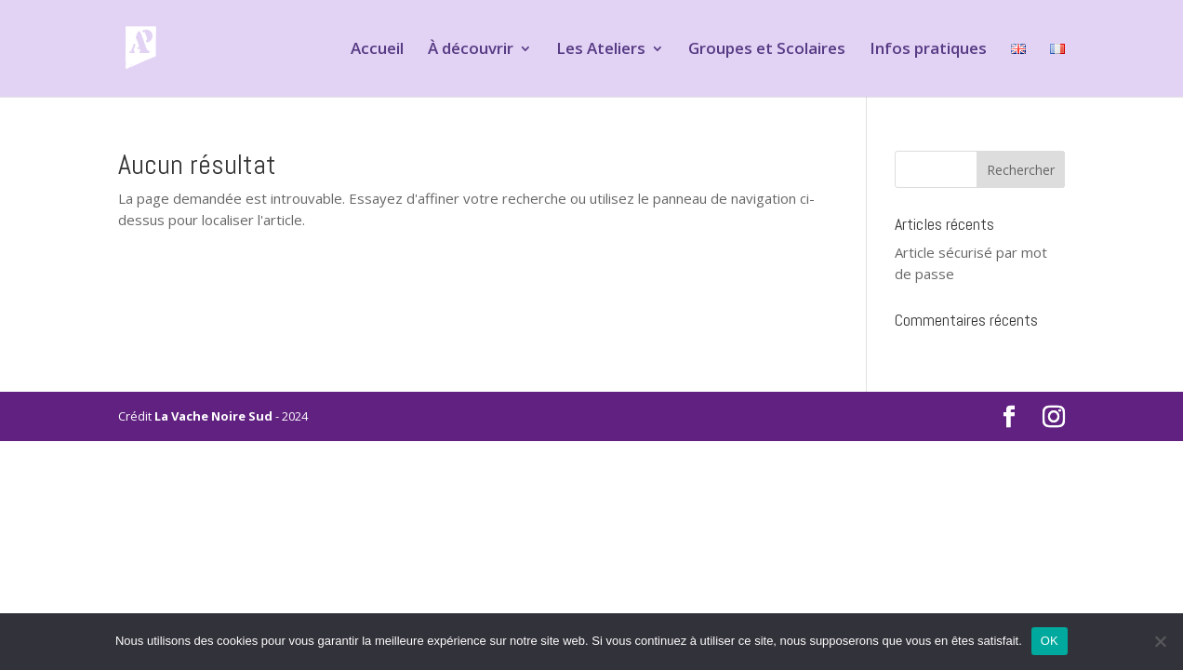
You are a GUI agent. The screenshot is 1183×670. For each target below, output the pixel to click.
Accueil (377, 50)
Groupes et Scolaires (766, 50)
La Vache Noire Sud (213, 416)
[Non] (1159, 641)
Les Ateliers (600, 50)
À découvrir (470, 50)
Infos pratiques (928, 50)
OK (1049, 641)
